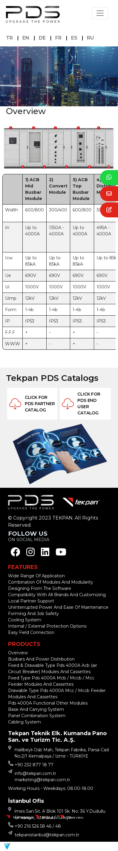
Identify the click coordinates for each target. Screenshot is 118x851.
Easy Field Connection (31, 632)
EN (25, 38)
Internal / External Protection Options (47, 626)
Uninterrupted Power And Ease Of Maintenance (58, 607)
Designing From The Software (39, 588)
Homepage (22, 817)
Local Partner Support (31, 601)
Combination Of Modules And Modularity (50, 582)
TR (9, 38)
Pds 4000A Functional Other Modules (48, 703)
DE (42, 38)
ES (74, 38)
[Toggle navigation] (100, 13)
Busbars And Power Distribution (41, 659)
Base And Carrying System (36, 709)
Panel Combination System (36, 715)
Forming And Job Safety (33, 613)
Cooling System (24, 620)
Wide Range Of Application (36, 576)
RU (90, 38)
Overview (75, 817)
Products (49, 817)
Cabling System (24, 722)
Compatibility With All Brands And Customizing (57, 594)
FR (58, 38)
